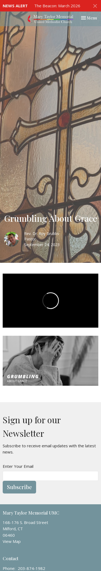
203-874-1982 (31, 568)
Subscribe (19, 487)
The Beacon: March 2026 (57, 5)
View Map (12, 541)
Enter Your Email (18, 466)
